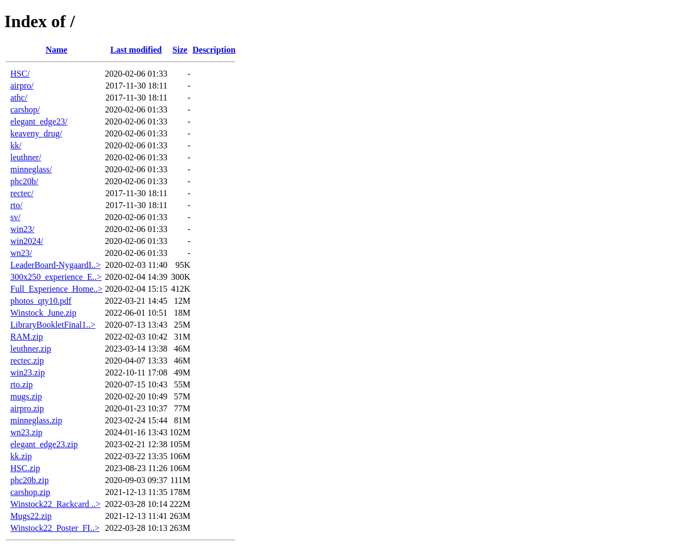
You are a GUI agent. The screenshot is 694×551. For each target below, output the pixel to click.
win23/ (22, 229)
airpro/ (22, 85)
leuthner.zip (30, 348)
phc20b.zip (29, 480)
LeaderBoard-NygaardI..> (55, 265)
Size (179, 49)
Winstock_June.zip (43, 312)
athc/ (18, 97)
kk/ (15, 145)
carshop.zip (30, 492)
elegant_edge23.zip (44, 444)
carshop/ (25, 109)
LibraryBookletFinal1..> (53, 324)
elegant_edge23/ (38, 121)
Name (56, 49)
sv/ (15, 217)
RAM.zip (26, 336)
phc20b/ (24, 181)
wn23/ (21, 253)
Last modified (136, 49)
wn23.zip (26, 432)
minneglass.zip (36, 420)
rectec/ (22, 193)
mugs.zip (26, 396)
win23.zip (27, 372)
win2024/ (26, 241)
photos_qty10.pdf (40, 300)
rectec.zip (27, 360)
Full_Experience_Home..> (56, 288)
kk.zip (21, 456)
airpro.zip (27, 408)
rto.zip (21, 384)
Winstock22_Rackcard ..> (55, 504)
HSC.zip (25, 468)
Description (213, 49)
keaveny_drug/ (36, 133)
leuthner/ (25, 157)
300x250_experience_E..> (56, 276)
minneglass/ (31, 169)
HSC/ (20, 73)
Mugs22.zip (31, 516)
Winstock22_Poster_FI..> (54, 528)
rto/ (16, 205)
